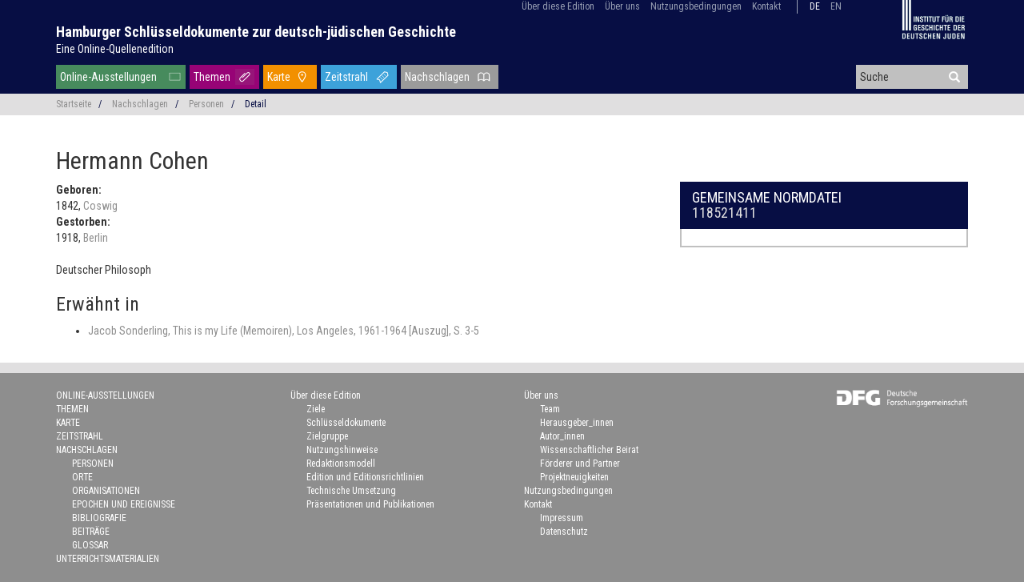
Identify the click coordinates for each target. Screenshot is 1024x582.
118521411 (724, 212)
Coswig (100, 205)
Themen (212, 76)
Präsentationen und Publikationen (370, 504)
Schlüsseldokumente (346, 422)
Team (550, 409)
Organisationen (106, 490)
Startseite (73, 104)
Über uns (622, 6)
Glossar (90, 545)
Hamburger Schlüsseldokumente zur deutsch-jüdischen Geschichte (256, 31)
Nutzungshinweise (342, 450)
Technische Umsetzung (351, 490)
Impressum (561, 518)
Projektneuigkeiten (574, 477)
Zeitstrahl (346, 76)
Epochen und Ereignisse (123, 504)
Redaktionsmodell (340, 463)
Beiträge (91, 531)
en (836, 6)
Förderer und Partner (580, 463)
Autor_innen (562, 436)
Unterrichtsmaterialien (107, 558)
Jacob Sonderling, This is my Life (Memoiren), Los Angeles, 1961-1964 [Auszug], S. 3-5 (283, 330)
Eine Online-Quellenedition (115, 48)
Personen (206, 104)
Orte (82, 477)
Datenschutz (564, 531)
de (815, 6)
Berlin (95, 237)
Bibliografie (99, 518)
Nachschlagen (437, 76)
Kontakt (766, 6)
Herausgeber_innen (577, 422)
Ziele (315, 409)
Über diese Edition (558, 6)
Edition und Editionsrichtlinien (365, 477)
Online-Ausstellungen (108, 76)
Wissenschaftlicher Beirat (589, 450)
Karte (278, 76)
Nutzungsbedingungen (696, 6)
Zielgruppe (327, 436)
